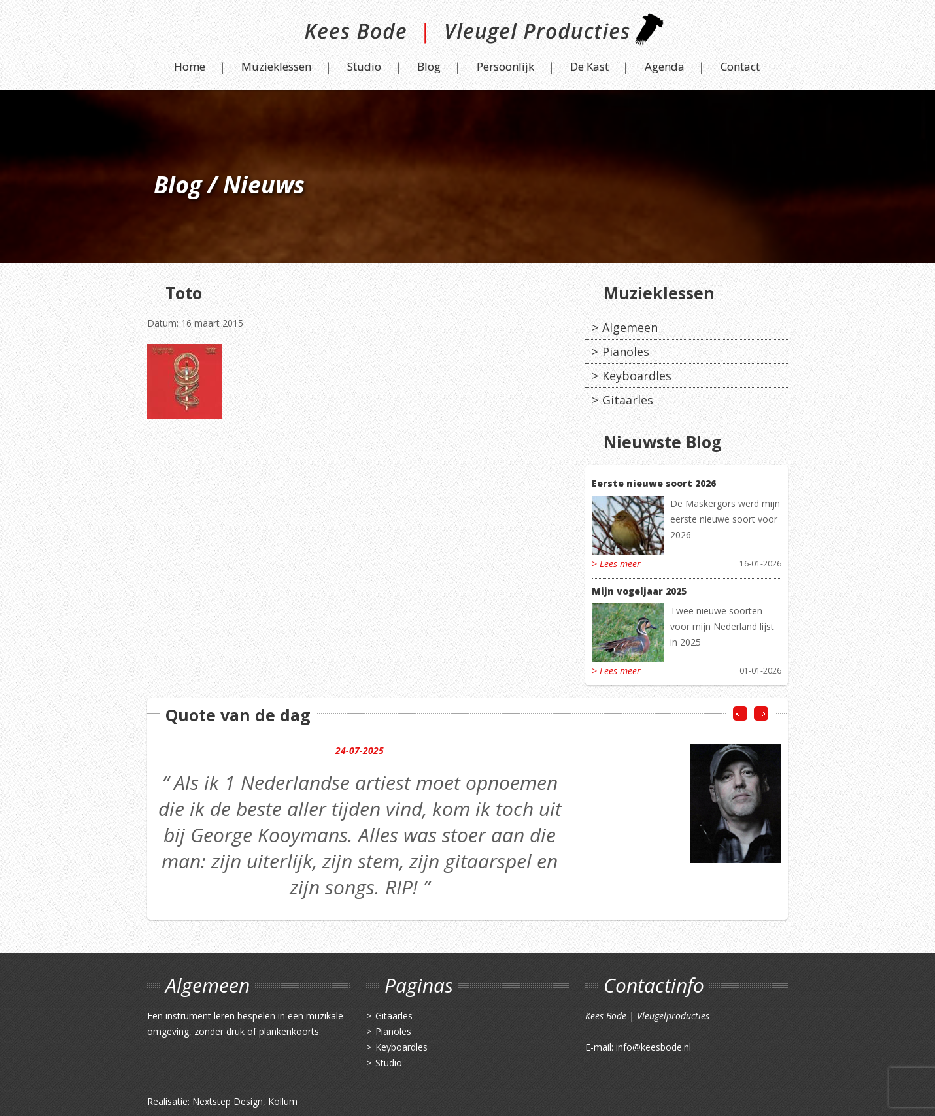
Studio (364, 66)
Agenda (665, 66)
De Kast (589, 66)
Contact (740, 66)
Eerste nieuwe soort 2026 (654, 483)
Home (189, 66)
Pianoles (625, 351)
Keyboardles (637, 376)
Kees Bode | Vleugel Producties (468, 34)
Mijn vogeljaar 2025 (639, 591)
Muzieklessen (276, 66)
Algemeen (630, 327)
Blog (429, 66)
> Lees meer (616, 563)
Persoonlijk (505, 66)
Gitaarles (627, 400)
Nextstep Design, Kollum (245, 1101)
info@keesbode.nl (653, 1047)
